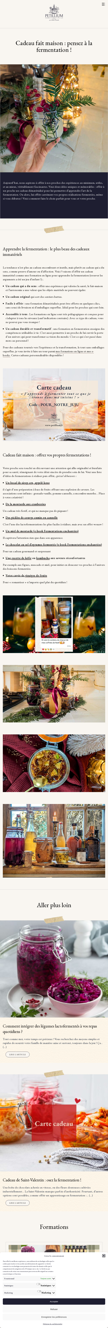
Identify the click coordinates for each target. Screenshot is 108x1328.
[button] (103, 1255)
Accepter (54, 1301)
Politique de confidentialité (52, 1324)
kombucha (43, 558)
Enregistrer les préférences (54, 1317)
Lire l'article (17, 1054)
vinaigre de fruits (36, 575)
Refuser (54, 1309)
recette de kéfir (21, 558)
